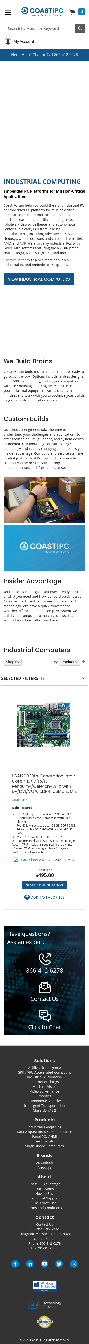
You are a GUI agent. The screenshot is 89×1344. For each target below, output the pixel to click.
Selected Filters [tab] (19, 678)
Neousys (44, 1167)
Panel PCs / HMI (44, 1136)
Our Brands (44, 1188)
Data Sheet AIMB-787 (37, 859)
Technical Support (44, 1198)
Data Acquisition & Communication (44, 1131)
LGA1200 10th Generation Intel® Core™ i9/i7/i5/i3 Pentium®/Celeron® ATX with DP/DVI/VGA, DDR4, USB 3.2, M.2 (44, 783)
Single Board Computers (44, 1146)
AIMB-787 (19, 800)
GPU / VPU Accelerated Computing (45, 1072)
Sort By (52, 662)
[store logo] (42, 12)
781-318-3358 (47, 1248)
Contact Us (44, 1224)
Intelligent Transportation (44, 1105)
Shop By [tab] (12, 662)
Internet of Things (44, 1081)
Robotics (44, 1096)
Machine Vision (45, 1086)
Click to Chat (44, 1027)
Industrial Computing (44, 1127)
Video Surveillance (44, 1091)
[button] (44, 897)
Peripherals (44, 1141)
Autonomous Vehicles (45, 1100)
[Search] (80, 28)
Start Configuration (44, 885)
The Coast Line (44, 1203)
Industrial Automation (44, 1077)
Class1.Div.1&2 (44, 1110)
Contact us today (17, 260)
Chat (37, 54)
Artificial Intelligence (44, 1067)
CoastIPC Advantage (44, 1184)
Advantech (44, 1162)
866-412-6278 (66, 54)
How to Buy (44, 1193)
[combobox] (44, 28)
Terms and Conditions (44, 1207)
